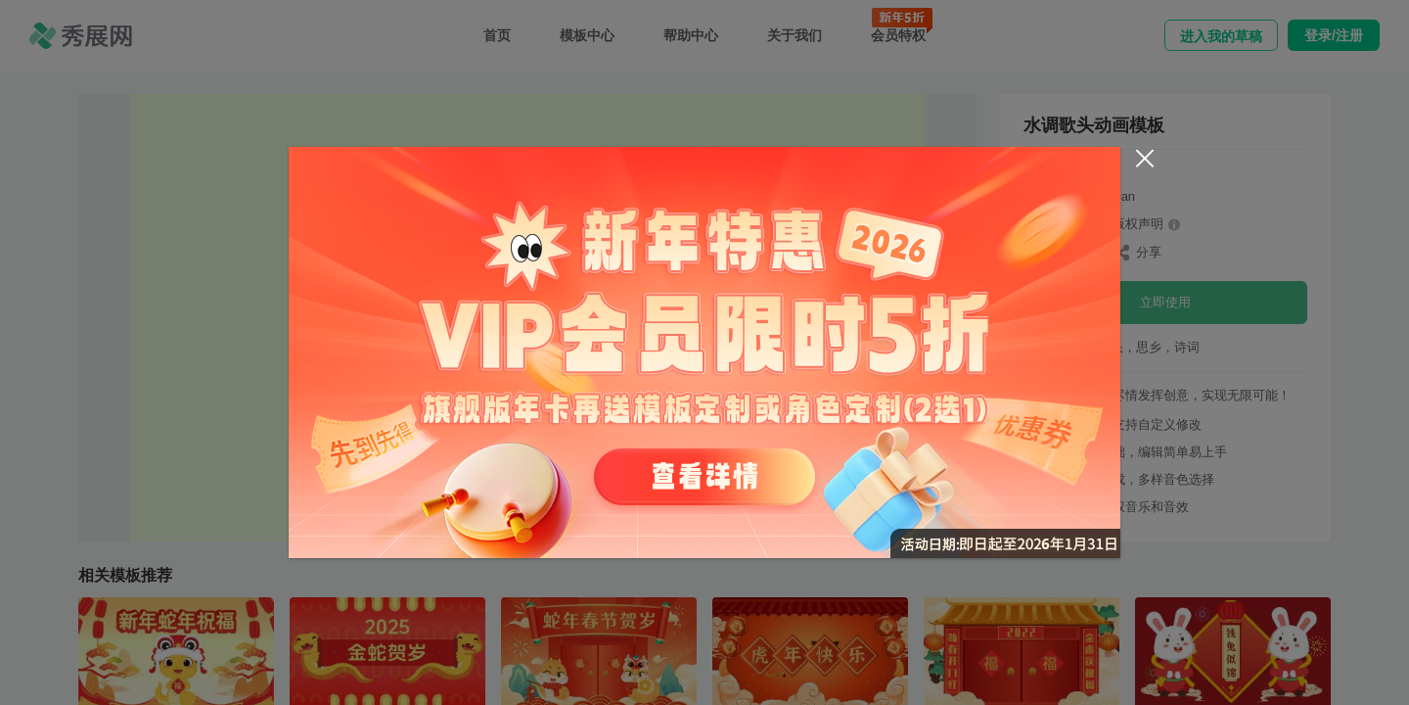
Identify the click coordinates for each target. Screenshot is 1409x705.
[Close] (1144, 158)
